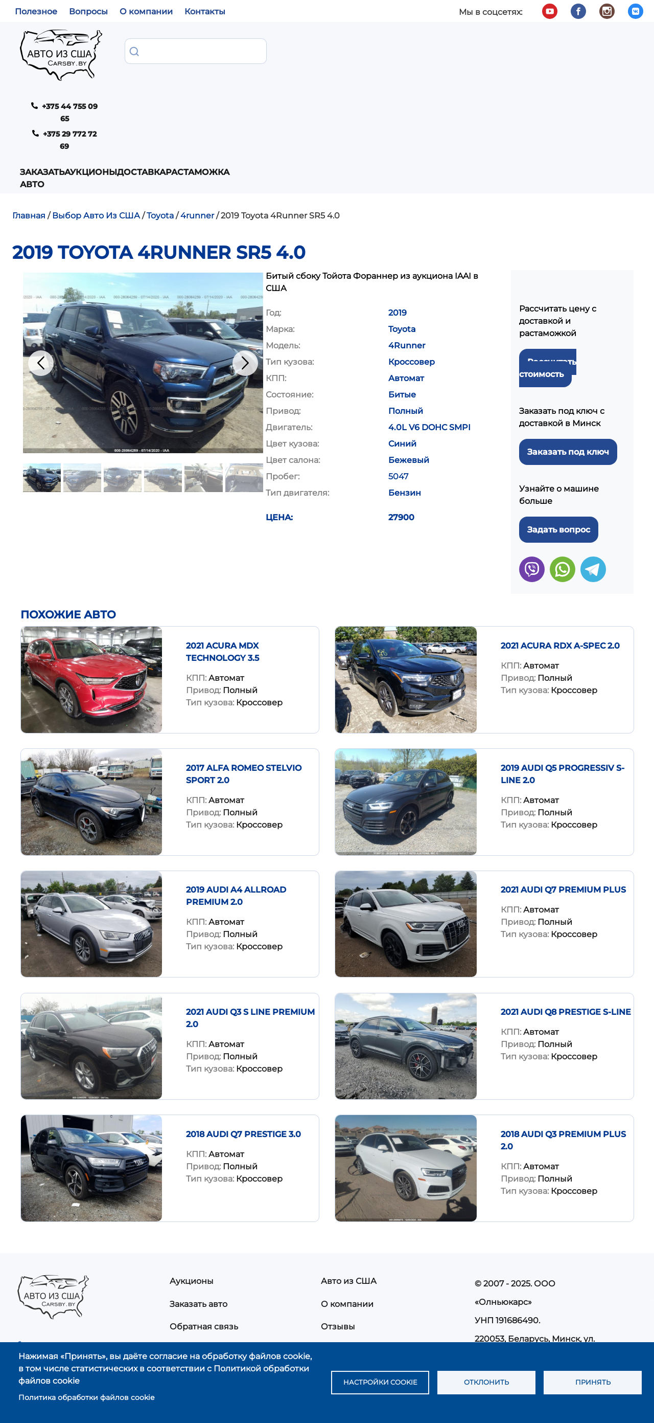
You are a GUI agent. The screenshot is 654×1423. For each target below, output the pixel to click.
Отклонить (486, 1382)
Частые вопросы (356, 1245)
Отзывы (338, 1222)
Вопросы (88, 11)
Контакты (204, 11)
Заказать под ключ (568, 347)
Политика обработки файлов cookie (86, 1397)
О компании (146, 11)
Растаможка (344, 50)
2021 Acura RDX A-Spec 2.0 (560, 541)
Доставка (280, 50)
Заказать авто (143, 57)
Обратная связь (204, 1222)
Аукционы (223, 50)
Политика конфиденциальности (389, 1268)
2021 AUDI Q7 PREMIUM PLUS (563, 785)
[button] (143, 258)
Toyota (160, 111)
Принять (593, 1382)
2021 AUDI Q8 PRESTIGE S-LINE (566, 908)
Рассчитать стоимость (547, 264)
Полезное (36, 11)
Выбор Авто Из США (96, 111)
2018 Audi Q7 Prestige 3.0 (243, 1030)
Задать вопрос (558, 425)
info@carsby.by (510, 1290)
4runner (197, 111)
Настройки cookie (380, 1382)
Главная (28, 111)
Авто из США (349, 1177)
